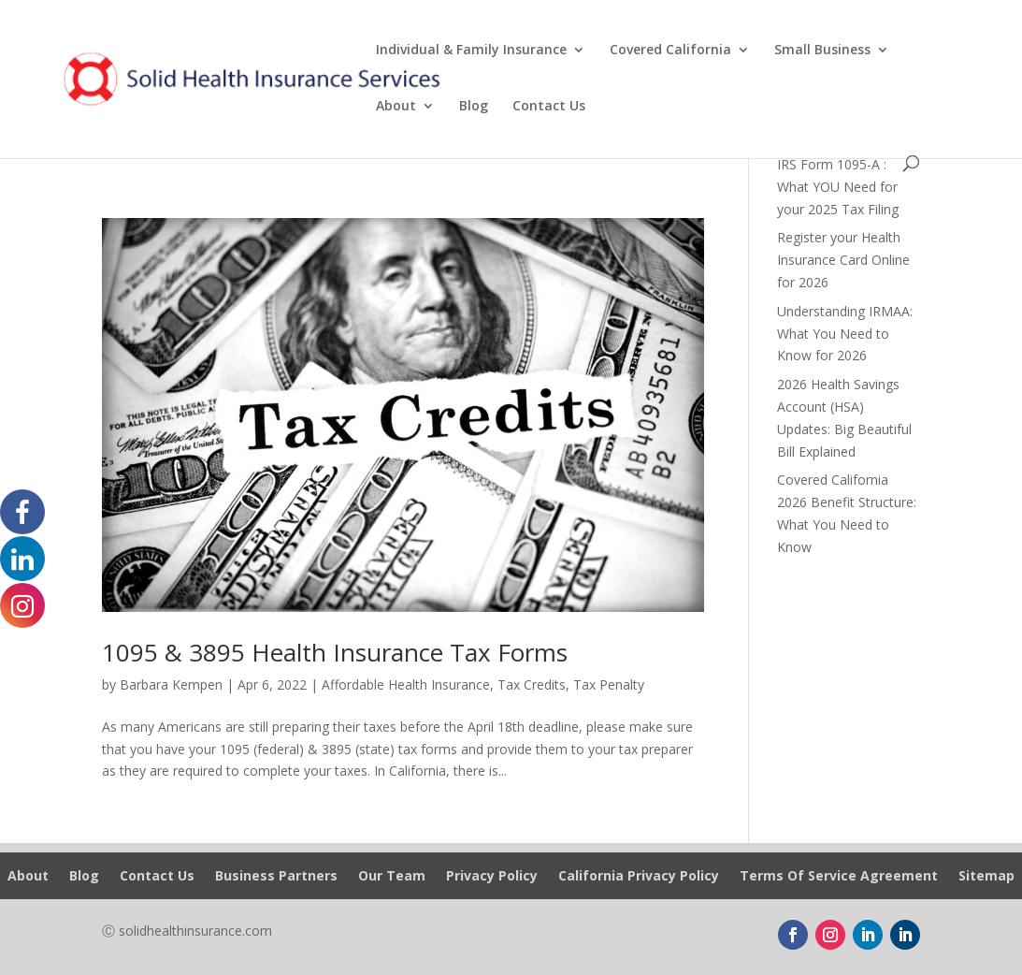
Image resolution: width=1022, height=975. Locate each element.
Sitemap (986, 876)
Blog (473, 106)
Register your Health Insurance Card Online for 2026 (843, 259)
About (396, 106)
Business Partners (276, 876)
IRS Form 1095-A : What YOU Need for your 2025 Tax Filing (838, 186)
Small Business (822, 50)
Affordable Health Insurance (406, 684)
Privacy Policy (492, 876)
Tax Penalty (608, 684)
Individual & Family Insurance (471, 50)
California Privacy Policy (638, 876)
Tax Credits (531, 684)
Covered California (670, 50)
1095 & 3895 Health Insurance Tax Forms (335, 652)
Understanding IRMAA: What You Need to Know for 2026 (845, 333)
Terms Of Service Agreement (839, 876)
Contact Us (548, 106)
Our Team (391, 876)
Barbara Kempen (171, 684)
